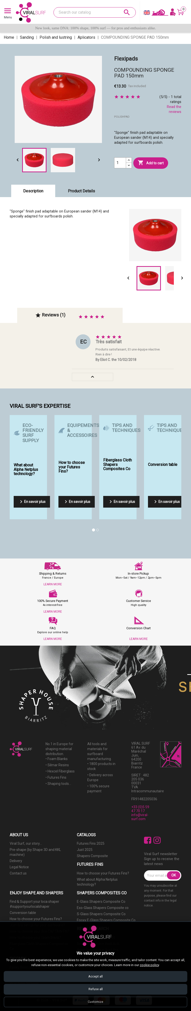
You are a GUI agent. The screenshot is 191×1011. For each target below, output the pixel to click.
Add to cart (151, 163)
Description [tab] (33, 191)
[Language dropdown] (147, 13)
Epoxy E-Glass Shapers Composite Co (106, 920)
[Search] (94, 12)
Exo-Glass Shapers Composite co (103, 908)
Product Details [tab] (81, 191)
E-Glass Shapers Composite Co (101, 902)
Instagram (157, 840)
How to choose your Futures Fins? (103, 873)
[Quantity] (120, 162)
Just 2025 (85, 850)
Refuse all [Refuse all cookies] (96, 989)
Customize (95, 1002)
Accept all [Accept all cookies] (95, 976)
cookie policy (149, 964)
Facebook (147, 840)
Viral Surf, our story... (26, 843)
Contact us (18, 873)
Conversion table (23, 913)
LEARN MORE (53, 584)
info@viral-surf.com (139, 817)
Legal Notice (19, 867)
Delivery (16, 861)
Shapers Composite (92, 856)
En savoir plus (32, 502)
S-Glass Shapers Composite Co (101, 914)
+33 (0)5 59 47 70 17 (140, 809)
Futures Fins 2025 (90, 843)
